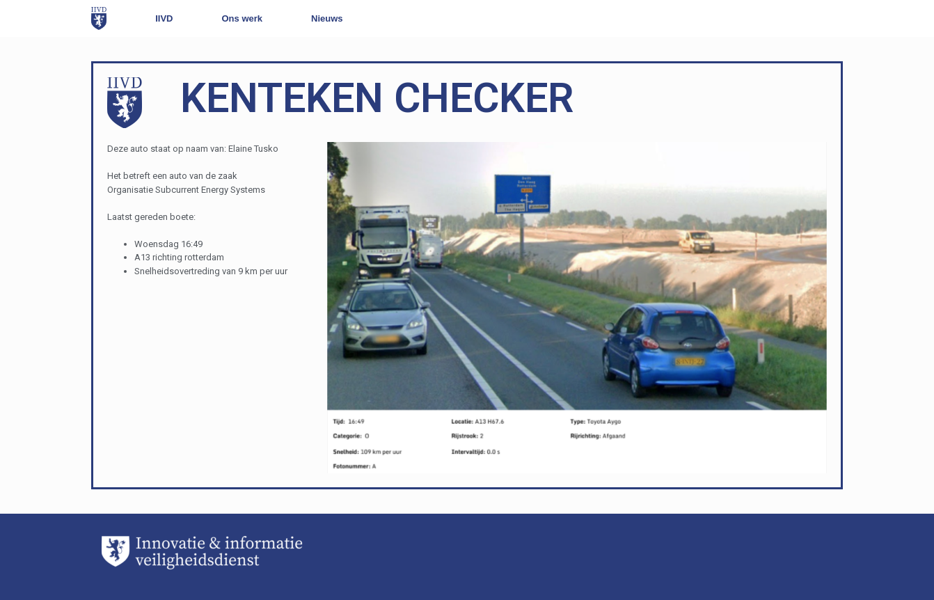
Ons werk (242, 18)
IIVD (164, 18)
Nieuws (327, 18)
